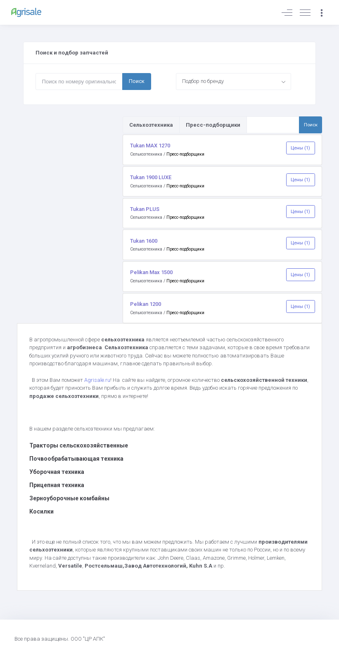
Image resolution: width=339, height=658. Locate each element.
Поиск (137, 81)
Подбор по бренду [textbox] (203, 81)
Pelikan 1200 (145, 304)
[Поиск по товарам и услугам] (273, 124)
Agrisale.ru (97, 380)
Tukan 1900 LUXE (150, 177)
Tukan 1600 (143, 241)
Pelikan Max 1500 (151, 272)
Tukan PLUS (144, 209)
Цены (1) (300, 148)
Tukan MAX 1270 (150, 145)
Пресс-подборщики (185, 154)
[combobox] (234, 81)
